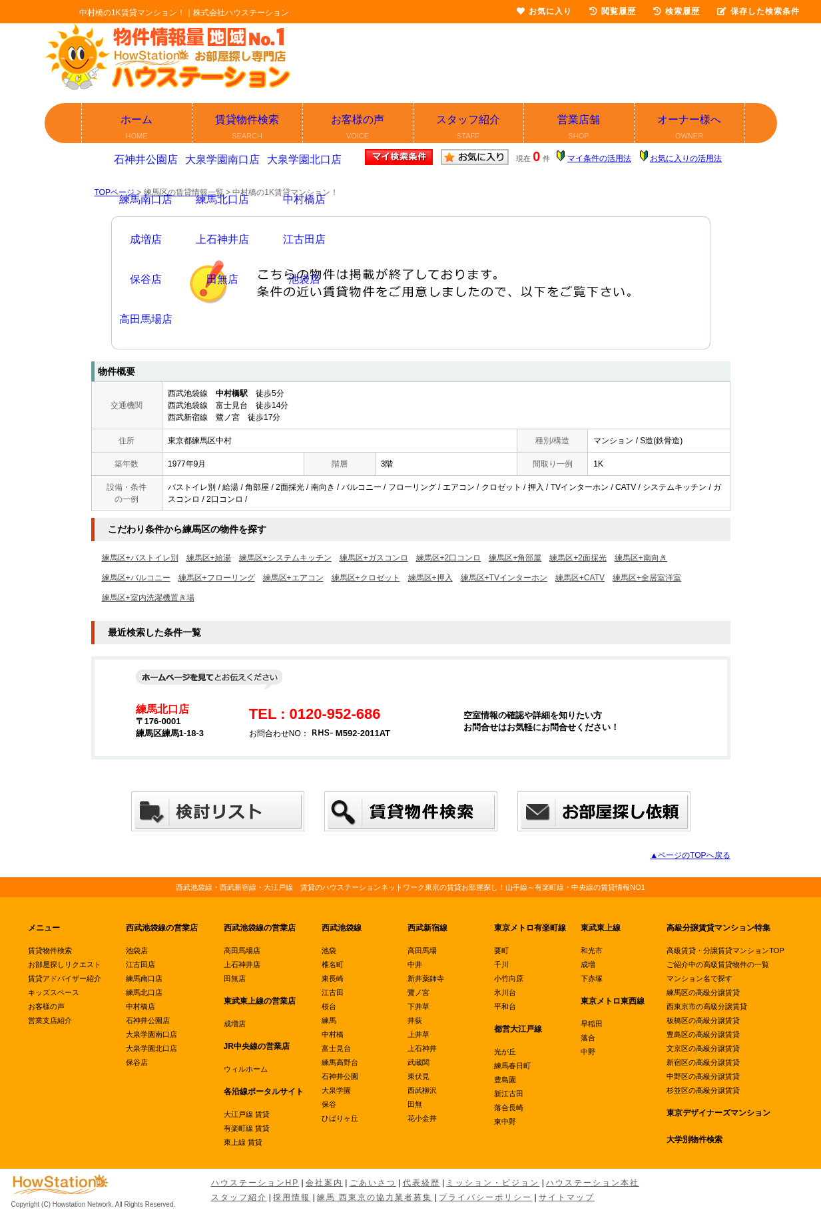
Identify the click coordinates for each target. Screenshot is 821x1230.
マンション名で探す (699, 978)
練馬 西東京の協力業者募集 (374, 1197)
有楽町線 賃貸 (247, 1128)
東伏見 (418, 1076)
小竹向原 (508, 978)
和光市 (592, 950)
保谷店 (137, 1062)
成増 (588, 964)
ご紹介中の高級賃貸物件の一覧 (718, 964)
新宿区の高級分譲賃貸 (703, 1062)
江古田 (333, 992)
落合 (588, 1038)
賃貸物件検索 (248, 128)
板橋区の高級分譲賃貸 (703, 1020)
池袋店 (137, 950)
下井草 (418, 1006)
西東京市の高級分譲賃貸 (707, 1006)
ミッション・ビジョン (492, 1182)
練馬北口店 (144, 992)
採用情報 (291, 1197)
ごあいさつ (373, 1182)
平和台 (505, 1006)
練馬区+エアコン (293, 577)
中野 (588, 1052)
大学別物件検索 (694, 1139)
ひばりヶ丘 (340, 1118)
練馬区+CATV (580, 577)
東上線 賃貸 (243, 1142)
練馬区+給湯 (208, 557)
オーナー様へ (690, 128)
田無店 (235, 978)
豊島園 (505, 1080)
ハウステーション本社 (592, 1182)
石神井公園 (340, 1076)
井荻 (415, 1020)
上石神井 (422, 1048)
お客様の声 (358, 128)
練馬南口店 (144, 978)
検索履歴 (676, 11)
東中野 (505, 1122)
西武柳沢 (422, 1090)
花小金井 (422, 1118)
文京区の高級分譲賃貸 (703, 1048)
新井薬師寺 (426, 978)
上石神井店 (242, 964)
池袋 (329, 950)
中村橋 (333, 1034)
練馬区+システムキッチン (285, 557)
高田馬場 (422, 950)
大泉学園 (336, 1090)
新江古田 (508, 1094)
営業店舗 (579, 128)
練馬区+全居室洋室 (647, 577)
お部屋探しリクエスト (64, 964)
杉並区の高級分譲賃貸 (703, 1090)
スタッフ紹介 (469, 128)
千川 (501, 964)
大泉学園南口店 (151, 1034)
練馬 (329, 1020)
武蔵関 (418, 1062)
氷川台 (505, 992)
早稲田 (592, 1024)
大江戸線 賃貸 (247, 1114)
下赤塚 (592, 978)
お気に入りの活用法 (686, 158)
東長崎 (333, 978)
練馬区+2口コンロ (448, 557)
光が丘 (505, 1052)
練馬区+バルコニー (136, 577)
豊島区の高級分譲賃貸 (703, 1034)
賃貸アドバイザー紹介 (64, 978)
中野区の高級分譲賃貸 (703, 1076)
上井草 (418, 1034)
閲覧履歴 (612, 11)
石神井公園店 (148, 1020)
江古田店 (140, 964)
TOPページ (115, 192)
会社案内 (324, 1182)
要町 (501, 950)
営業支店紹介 (50, 1020)
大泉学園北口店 (151, 1048)
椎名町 (333, 964)
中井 (415, 964)
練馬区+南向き (641, 557)
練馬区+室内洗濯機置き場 (148, 597)
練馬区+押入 (430, 577)
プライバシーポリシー (485, 1197)
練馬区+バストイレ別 (140, 557)
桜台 (329, 1006)
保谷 (329, 1104)
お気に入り (544, 11)
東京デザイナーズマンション (718, 1113)
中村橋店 (140, 1006)
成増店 (235, 1024)
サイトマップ (567, 1197)
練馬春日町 (512, 1066)
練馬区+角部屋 (515, 557)
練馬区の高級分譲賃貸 (703, 992)
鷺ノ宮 (418, 992)
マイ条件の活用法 (599, 158)
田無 (415, 1104)
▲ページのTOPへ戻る (690, 855)
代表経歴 (421, 1182)
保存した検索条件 (758, 11)
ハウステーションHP (255, 1182)
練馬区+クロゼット (366, 577)
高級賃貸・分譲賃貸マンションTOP (725, 950)
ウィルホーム (246, 1069)
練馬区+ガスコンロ (374, 557)
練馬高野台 (340, 1062)
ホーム (137, 128)
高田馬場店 (242, 950)
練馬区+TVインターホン (504, 577)
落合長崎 (508, 1108)
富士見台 (336, 1048)
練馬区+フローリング (216, 577)
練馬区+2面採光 (578, 557)
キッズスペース (53, 992)
